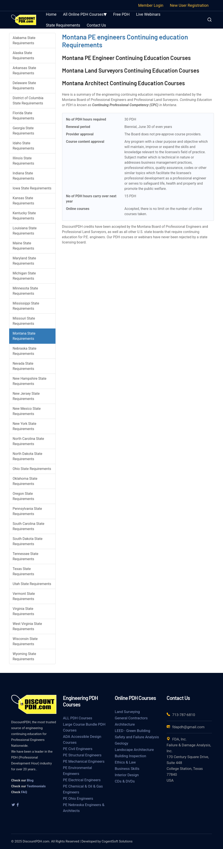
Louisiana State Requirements (25, 230)
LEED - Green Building (132, 730)
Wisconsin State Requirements (25, 641)
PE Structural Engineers (82, 755)
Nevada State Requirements (23, 366)
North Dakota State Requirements (27, 456)
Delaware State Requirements (24, 85)
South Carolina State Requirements (28, 526)
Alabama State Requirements (24, 40)
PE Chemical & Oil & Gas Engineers (83, 789)
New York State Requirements (24, 426)
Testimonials (36, 786)
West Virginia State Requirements (27, 626)
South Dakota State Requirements (27, 541)
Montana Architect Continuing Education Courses (123, 83)
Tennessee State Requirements (25, 556)
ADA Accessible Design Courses (82, 739)
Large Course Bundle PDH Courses (84, 727)
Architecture (125, 724)
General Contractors (131, 718)
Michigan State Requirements (24, 276)
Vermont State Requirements (24, 596)
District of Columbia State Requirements (28, 100)
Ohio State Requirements (32, 469)
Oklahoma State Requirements (25, 481)
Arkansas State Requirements (24, 70)
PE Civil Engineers (77, 749)
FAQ (24, 792)
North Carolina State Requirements (28, 441)
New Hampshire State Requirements (29, 381)
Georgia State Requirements (23, 130)
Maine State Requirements (23, 245)
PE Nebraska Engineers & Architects (83, 808)
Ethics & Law (125, 762)
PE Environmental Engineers (77, 771)
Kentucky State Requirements (24, 215)
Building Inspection (130, 756)
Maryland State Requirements (24, 260)
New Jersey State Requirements (26, 396)
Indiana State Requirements (23, 175)
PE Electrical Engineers (82, 780)
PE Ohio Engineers (78, 798)
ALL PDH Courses (77, 718)
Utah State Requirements (32, 584)
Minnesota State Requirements (25, 291)
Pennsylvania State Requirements (27, 511)
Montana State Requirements (24, 336)
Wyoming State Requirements (24, 656)
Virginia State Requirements (23, 611)
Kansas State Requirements (23, 200)
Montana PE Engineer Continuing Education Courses (126, 57)
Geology (121, 743)
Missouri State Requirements (24, 321)
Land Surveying (127, 711)
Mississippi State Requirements (26, 306)
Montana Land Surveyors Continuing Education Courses (130, 70)
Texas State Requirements (23, 571)
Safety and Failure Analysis (137, 737)
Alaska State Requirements (23, 55)
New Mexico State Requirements (27, 411)
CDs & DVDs (125, 781)
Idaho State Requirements (23, 145)
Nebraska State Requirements (24, 351)
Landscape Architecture (134, 749)
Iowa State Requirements (32, 188)
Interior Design (127, 775)
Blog (30, 780)
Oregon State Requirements (23, 496)
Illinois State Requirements (23, 160)
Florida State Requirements (23, 115)
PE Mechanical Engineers (84, 761)
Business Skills (127, 768)
